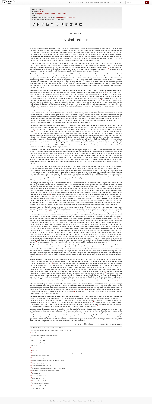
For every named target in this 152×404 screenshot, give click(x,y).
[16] (108, 241)
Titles (65, 401)
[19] (52, 263)
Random (52, 401)
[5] (38, 107)
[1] (36, 66)
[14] (56, 229)
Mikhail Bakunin (61, 13)
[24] (94, 301)
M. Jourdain (40, 12)
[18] (42, 254)
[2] (108, 68)
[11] (49, 210)
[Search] (135, 2)
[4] (101, 99)
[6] (93, 122)
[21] (117, 280)
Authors (70, 401)
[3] (105, 91)
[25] (97, 305)
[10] (40, 195)
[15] (36, 241)
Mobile (90, 401)
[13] (118, 218)
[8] (121, 136)
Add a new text (97, 401)
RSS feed (59, 401)
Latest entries (82, 401)
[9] (50, 194)
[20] (105, 272)
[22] (86, 289)
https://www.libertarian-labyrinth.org (64, 17)
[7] (34, 130)
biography (40, 13)
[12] (115, 212)
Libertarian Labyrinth (50, 13)
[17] (102, 244)
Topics (75, 401)
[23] (74, 291)
